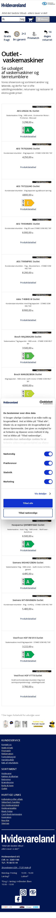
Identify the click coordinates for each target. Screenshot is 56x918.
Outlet (4, 788)
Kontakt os (6, 744)
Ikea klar (5, 820)
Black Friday (7, 811)
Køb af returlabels (9, 762)
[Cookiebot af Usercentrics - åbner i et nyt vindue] (40, 402)
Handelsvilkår (7, 759)
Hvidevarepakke (8, 808)
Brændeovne (7, 782)
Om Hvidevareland (10, 805)
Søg (22, 19)
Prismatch (33, 38)
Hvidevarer (6, 773)
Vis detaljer (41, 493)
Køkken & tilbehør (9, 776)
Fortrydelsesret (8, 756)
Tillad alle (28, 503)
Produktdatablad (28, 136)
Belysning (6, 779)
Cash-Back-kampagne (11, 814)
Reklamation (7, 753)
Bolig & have (7, 785)
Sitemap (5, 823)
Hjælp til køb (7, 747)
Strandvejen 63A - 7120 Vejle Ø (16, 867)
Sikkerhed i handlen (10, 802)
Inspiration (6, 817)
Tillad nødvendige (28, 513)
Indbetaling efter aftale (12, 799)
